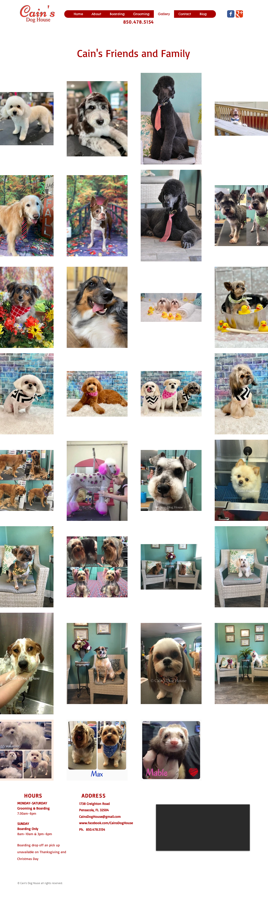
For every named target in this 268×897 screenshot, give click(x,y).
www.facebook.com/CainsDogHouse (106, 823)
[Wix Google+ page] (239, 14)
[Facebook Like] (149, 873)
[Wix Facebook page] (230, 14)
